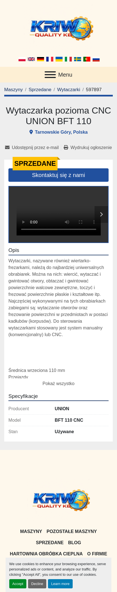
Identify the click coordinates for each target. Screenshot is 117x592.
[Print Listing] (87, 147)
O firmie (97, 553)
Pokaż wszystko (59, 383)
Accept (17, 584)
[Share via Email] (33, 147)
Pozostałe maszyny (72, 531)
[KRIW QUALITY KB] (58, 499)
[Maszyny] (13, 89)
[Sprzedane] (40, 89)
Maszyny (31, 531)
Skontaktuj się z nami (58, 175)
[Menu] (50, 74)
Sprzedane (50, 542)
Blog (74, 542)
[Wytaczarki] (68, 89)
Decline (37, 584)
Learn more (60, 584)
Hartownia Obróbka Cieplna (46, 553)
